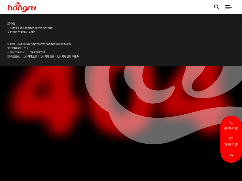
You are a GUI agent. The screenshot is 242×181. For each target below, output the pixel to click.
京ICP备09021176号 (18, 48)
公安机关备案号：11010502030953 (26, 52)
